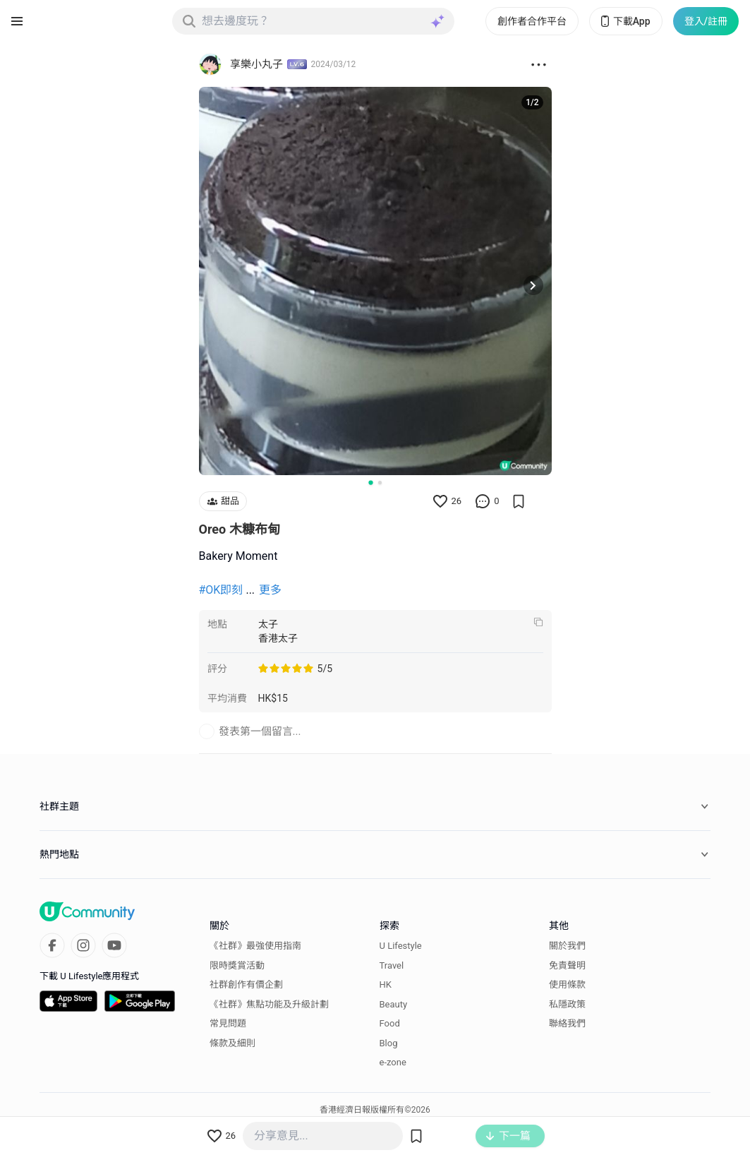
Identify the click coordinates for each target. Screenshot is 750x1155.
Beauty (394, 1004)
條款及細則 (232, 1043)
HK (386, 984)
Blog (389, 1043)
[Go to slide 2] (380, 482)
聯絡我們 (567, 1023)
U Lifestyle (401, 945)
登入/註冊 (705, 21)
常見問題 (228, 1023)
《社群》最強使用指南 (255, 945)
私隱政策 (567, 1004)
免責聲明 (567, 965)
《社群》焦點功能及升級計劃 (269, 1004)
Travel (392, 965)
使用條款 (567, 984)
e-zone (393, 1062)
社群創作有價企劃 (246, 984)
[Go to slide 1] (370, 482)
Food (390, 1023)
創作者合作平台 (532, 21)
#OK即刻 (221, 590)
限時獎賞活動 (237, 965)
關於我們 (567, 945)
